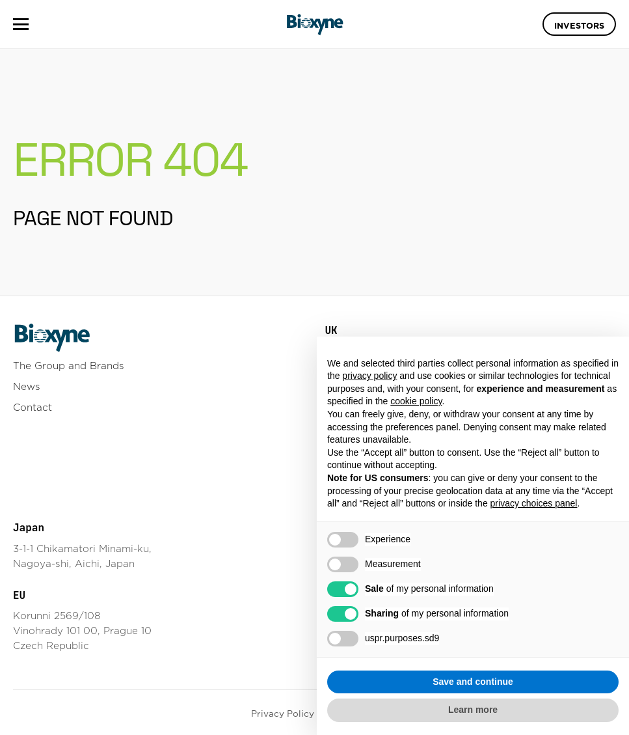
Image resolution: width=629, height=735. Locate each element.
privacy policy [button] (369, 375)
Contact (32, 407)
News (26, 386)
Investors (579, 25)
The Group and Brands (68, 365)
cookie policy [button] (416, 401)
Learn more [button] (473, 709)
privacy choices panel (534, 503)
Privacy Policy (282, 713)
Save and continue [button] (473, 681)
